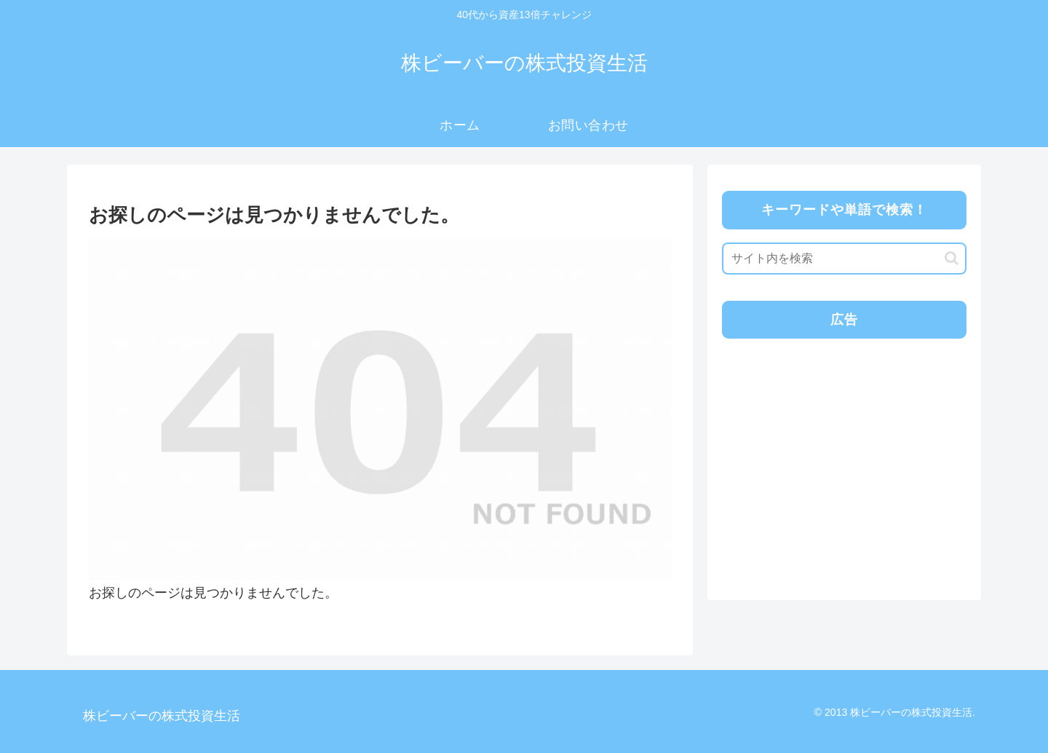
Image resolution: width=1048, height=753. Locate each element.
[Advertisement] (842, 452)
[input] (844, 259)
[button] (951, 258)
